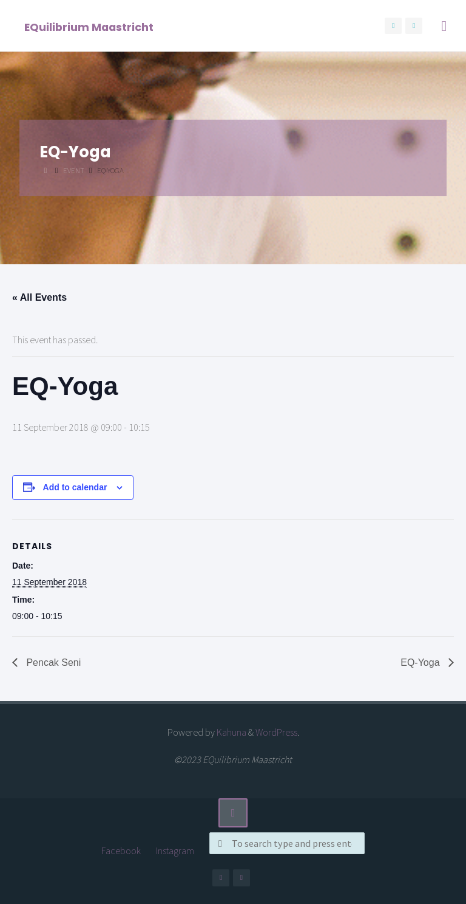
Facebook (121, 850)
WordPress (276, 732)
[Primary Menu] (444, 26)
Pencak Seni (52, 662)
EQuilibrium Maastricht (89, 26)
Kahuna (230, 732)
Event (73, 170)
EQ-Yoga (421, 662)
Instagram (175, 850)
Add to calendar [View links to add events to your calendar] (75, 487)
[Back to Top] (233, 812)
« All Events (39, 297)
